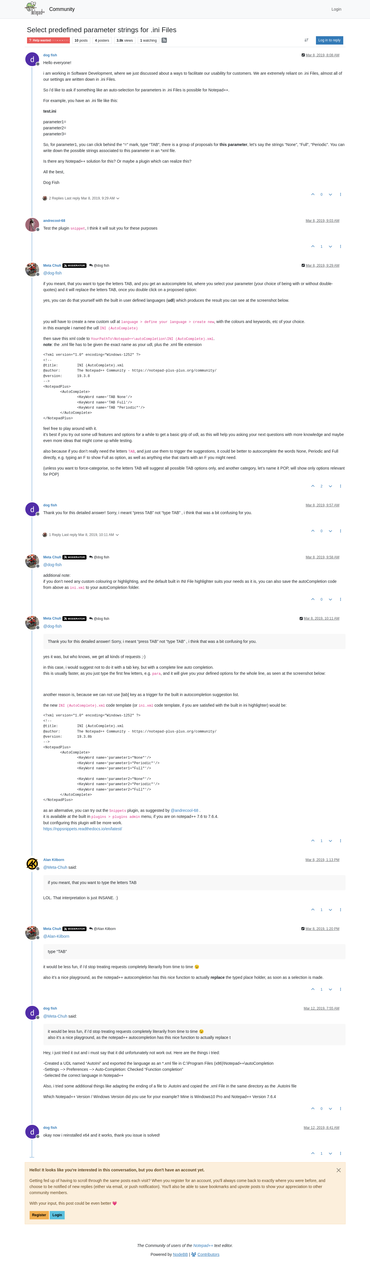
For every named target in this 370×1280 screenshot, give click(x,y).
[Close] (338, 1170)
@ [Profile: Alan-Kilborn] (56, 936)
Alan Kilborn (53, 860)
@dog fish (99, 266)
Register (39, 1215)
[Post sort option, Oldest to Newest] (306, 40)
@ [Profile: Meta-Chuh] (55, 867)
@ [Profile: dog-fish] (52, 273)
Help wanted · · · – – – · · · (48, 40)
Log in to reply (330, 40)
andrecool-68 (54, 221)
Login (57, 1215)
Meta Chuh (52, 266)
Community (62, 9)
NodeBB (180, 1254)
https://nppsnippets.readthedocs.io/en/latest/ (82, 829)
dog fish (50, 55)
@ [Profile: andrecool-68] (184, 810)
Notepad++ (203, 1245)
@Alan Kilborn (102, 929)
